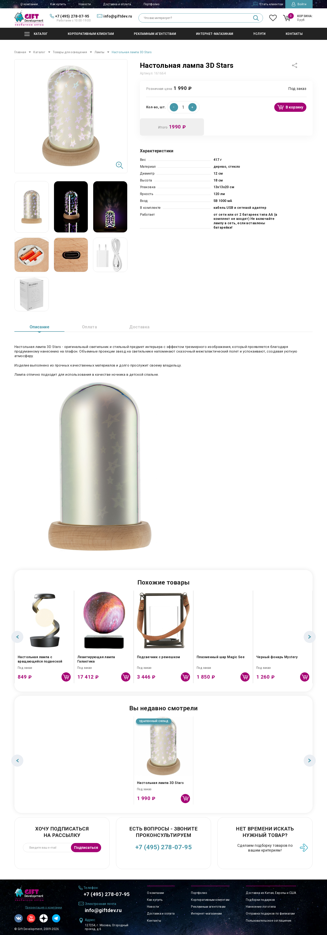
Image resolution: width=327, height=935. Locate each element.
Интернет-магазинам (206, 913)
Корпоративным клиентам (210, 899)
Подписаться (86, 847)
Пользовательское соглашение (268, 920)
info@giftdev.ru (103, 910)
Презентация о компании (43, 907)
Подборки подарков (260, 899)
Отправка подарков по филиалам (270, 913)
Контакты (154, 920)
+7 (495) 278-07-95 (163, 847)
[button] (192, 107)
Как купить (58, 4)
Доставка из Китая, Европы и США (271, 893)
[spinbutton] (183, 107)
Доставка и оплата (117, 4)
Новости (85, 4)
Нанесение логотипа (261, 906)
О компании (29, 4)
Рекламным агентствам (208, 906)
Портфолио (152, 4)
